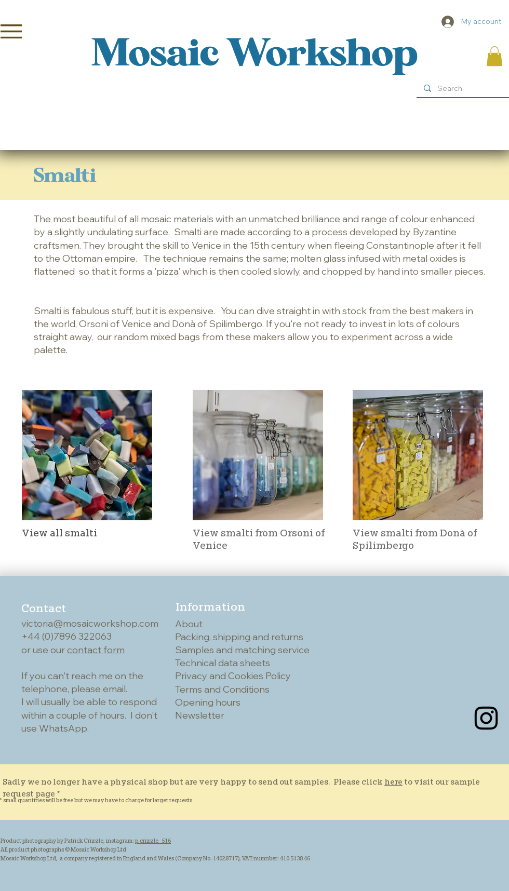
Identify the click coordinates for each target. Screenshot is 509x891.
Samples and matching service (242, 650)
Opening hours (207, 702)
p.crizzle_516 (153, 840)
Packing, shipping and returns (239, 637)
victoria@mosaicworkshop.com (89, 623)
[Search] (462, 88)
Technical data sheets (222, 663)
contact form (96, 650)
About (189, 624)
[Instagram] (486, 718)
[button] (11, 31)
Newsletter (199, 715)
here (393, 782)
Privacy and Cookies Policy (233, 676)
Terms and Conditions (222, 689)
